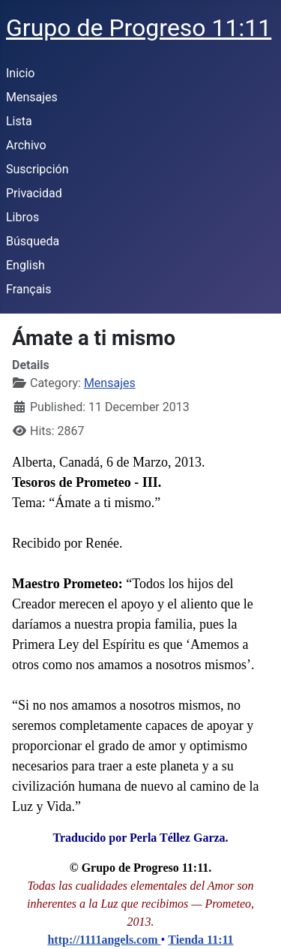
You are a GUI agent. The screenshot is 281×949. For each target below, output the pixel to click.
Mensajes (32, 97)
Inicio (20, 73)
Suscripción (37, 169)
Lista (19, 121)
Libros (22, 217)
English (25, 265)
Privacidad (34, 193)
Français (29, 289)
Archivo (26, 145)
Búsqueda (32, 241)
